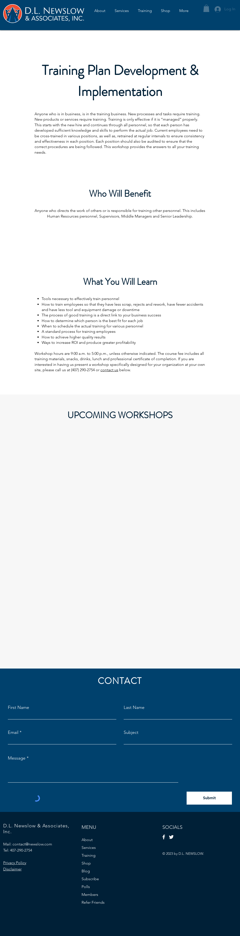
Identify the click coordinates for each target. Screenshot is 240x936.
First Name (18, 707)
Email (13, 732)
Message (16, 758)
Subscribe (90, 879)
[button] (206, 8)
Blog (86, 871)
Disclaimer (12, 869)
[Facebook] (164, 837)
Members (90, 894)
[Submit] (209, 798)
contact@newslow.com (32, 844)
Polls (86, 886)
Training (89, 855)
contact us (109, 370)
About (87, 839)
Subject (131, 732)
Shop (86, 863)
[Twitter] (171, 837)
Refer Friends (93, 902)
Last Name (134, 707)
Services (89, 847)
